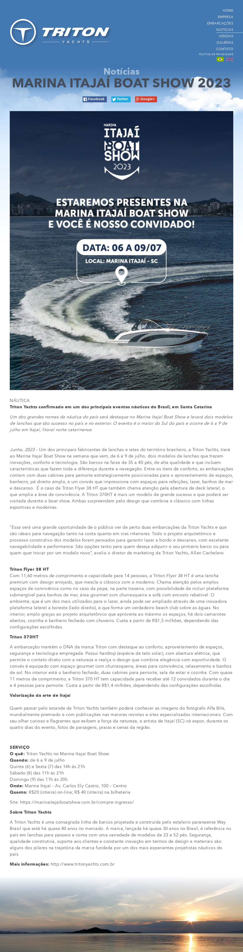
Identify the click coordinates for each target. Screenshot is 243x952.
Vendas (226, 36)
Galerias (225, 42)
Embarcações (220, 23)
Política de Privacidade (216, 54)
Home (228, 10)
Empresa (225, 16)
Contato (224, 49)
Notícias (224, 29)
